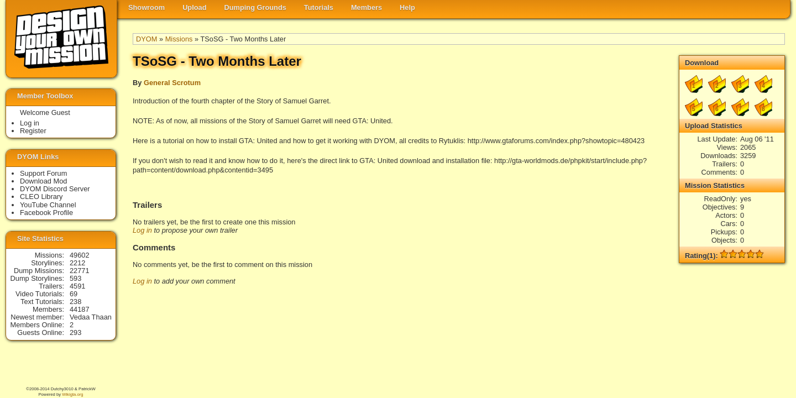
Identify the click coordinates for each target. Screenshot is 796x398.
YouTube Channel (48, 205)
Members (366, 7)
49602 (80, 255)
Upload (194, 7)
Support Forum (43, 173)
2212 (77, 263)
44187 (80, 309)
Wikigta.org (72, 394)
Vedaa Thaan (91, 317)
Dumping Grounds (255, 7)
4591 (77, 286)
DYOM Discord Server (55, 189)
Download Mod (43, 181)
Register (33, 131)
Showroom (146, 7)
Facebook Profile (46, 212)
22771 (80, 270)
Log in (142, 230)
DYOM (146, 39)
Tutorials (318, 7)
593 (75, 278)
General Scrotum (172, 82)
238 (75, 301)
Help (407, 7)
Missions (179, 39)
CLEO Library (41, 196)
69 (73, 294)
